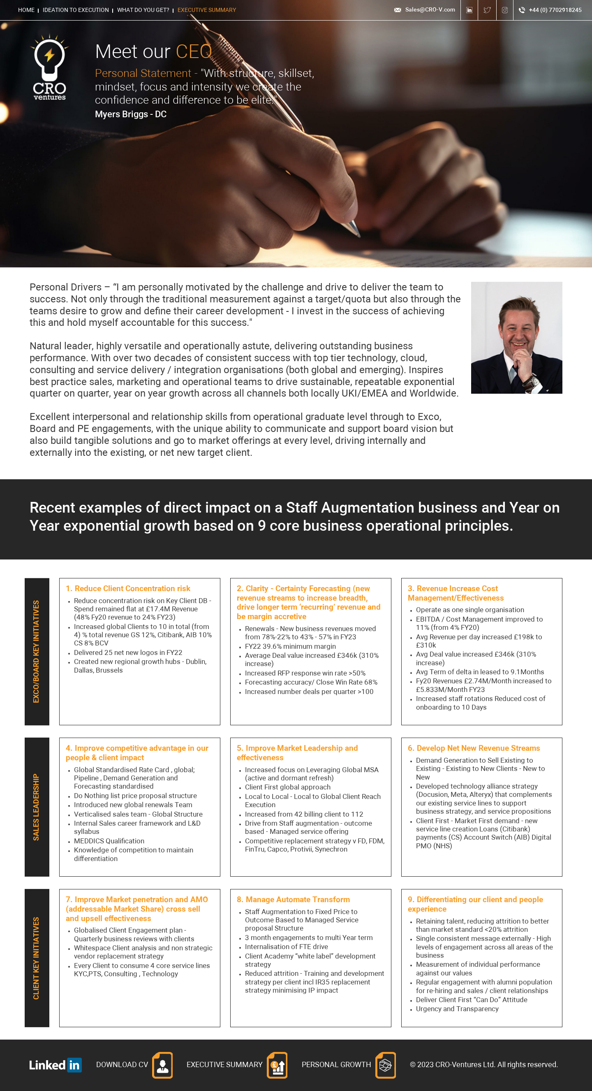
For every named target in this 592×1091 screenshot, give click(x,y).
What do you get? (143, 10)
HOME (26, 10)
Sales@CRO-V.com (424, 10)
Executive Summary (207, 10)
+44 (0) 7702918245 (550, 10)
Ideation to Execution (76, 10)
